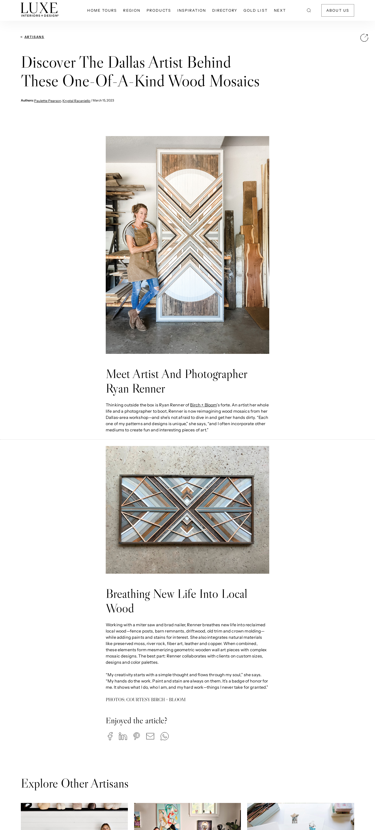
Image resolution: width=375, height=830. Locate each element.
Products (159, 10)
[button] (110, 736)
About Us (337, 10)
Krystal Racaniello (76, 101)
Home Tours (102, 10)
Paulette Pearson (47, 101)
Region (131, 10)
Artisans (34, 37)
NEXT (280, 10)
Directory (224, 10)
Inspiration (191, 10)
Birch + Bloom (203, 404)
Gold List (255, 10)
